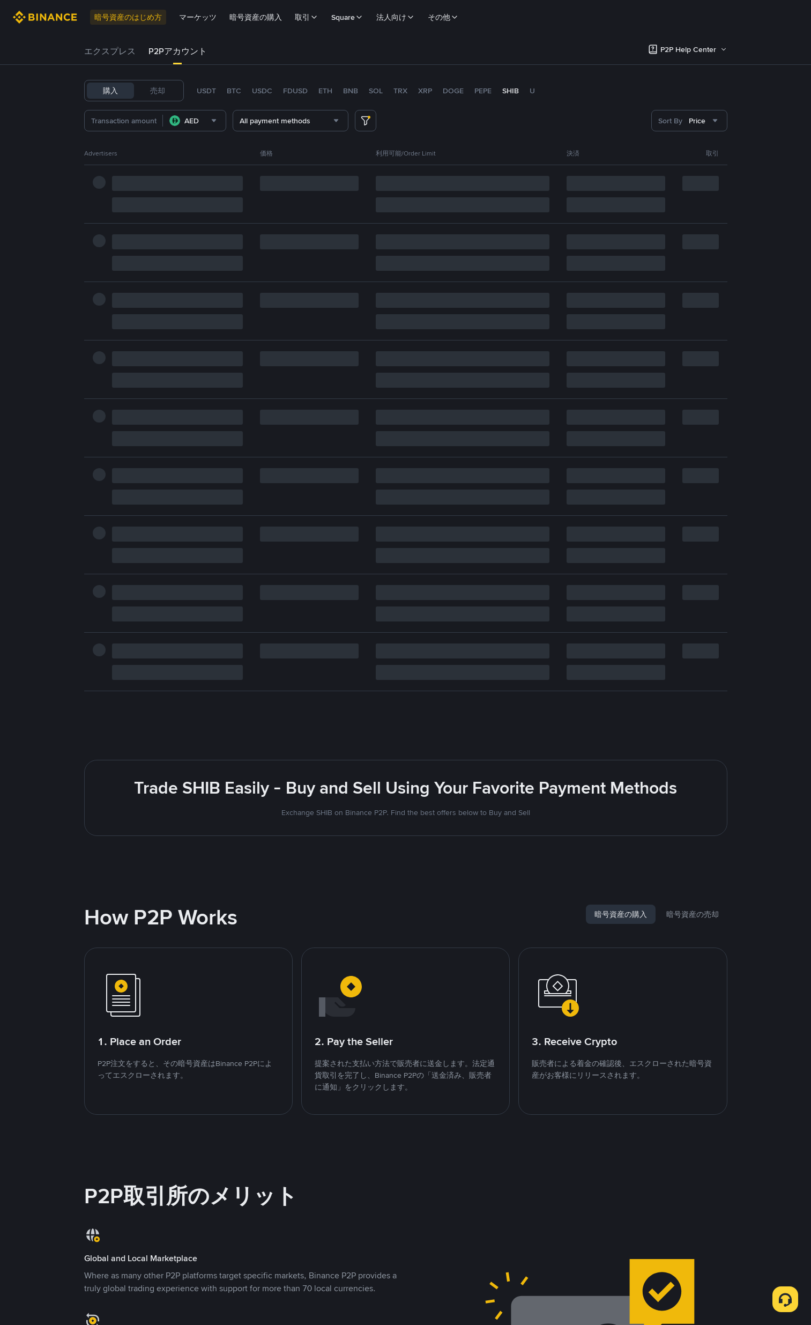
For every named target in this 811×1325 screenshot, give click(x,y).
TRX (400, 90)
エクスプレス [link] (110, 51)
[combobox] (194, 121)
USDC (262, 90)
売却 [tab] (157, 90)
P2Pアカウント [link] (177, 51)
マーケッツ (198, 17)
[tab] (110, 51)
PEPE (483, 90)
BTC (234, 90)
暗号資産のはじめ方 (128, 17)
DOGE (453, 90)
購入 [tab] (110, 90)
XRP (425, 90)
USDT (206, 90)
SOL (376, 90)
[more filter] (365, 120)
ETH (325, 90)
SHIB (510, 90)
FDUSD (295, 90)
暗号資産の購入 (255, 17)
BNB (350, 90)
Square (347, 17)
